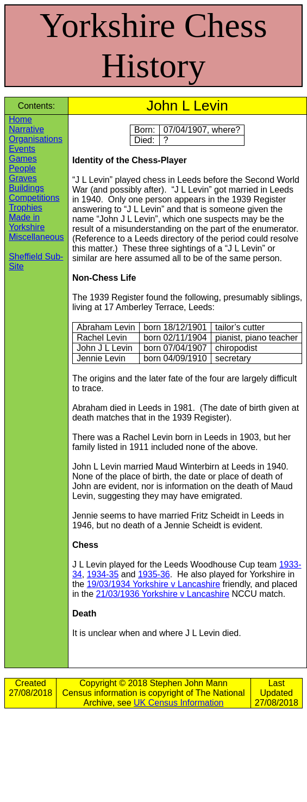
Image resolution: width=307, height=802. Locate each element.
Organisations (35, 139)
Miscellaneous (36, 237)
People (22, 168)
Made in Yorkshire (27, 222)
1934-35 (103, 574)
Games (23, 158)
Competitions (34, 197)
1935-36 (154, 574)
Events (22, 148)
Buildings (26, 188)
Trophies (25, 207)
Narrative (26, 129)
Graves (23, 178)
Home (20, 119)
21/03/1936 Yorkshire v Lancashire (163, 594)
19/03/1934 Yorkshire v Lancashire (154, 584)
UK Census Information (178, 702)
